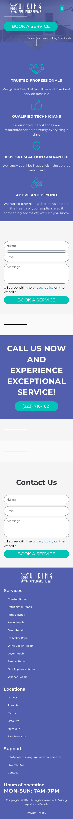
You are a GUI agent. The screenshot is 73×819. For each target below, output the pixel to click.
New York (14, 728)
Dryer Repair (16, 653)
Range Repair (16, 614)
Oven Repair (16, 630)
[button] (62, 8)
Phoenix (13, 705)
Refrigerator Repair (20, 606)
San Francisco (17, 736)
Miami (12, 713)
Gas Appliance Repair (22, 669)
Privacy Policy (36, 813)
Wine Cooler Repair (20, 645)
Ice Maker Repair (18, 637)
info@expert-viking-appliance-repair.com (34, 757)
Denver (12, 697)
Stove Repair (16, 622)
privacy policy (43, 287)
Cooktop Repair (18, 599)
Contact (13, 772)
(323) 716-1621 (16, 764)
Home (30, 38)
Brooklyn (13, 720)
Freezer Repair (17, 661)
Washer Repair (17, 676)
